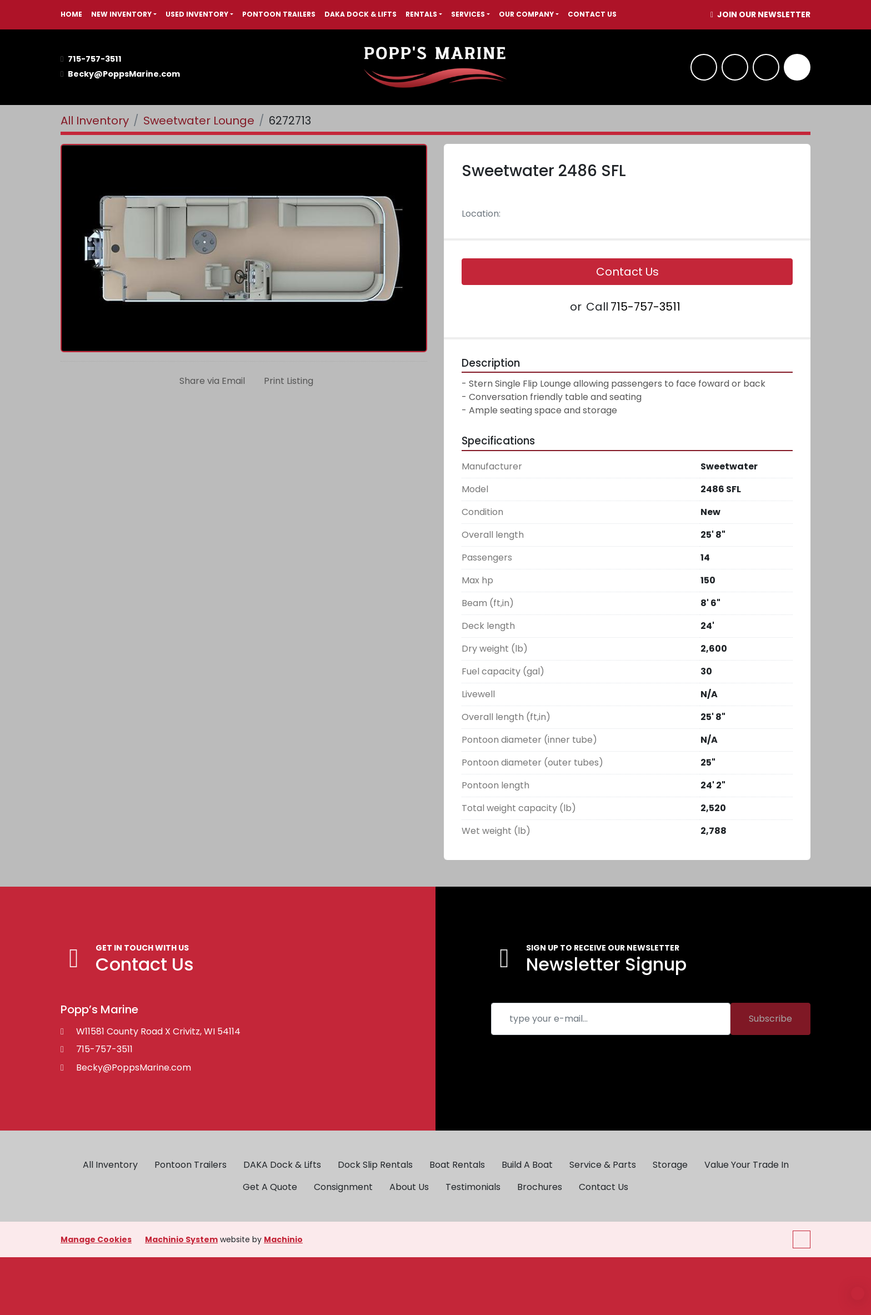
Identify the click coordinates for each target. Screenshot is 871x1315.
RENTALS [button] (421, 14)
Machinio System (181, 1239)
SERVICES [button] (468, 14)
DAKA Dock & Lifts (360, 14)
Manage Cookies (96, 1239)
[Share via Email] (210, 381)
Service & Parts (602, 1164)
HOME (71, 14)
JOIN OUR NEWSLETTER (762, 14)
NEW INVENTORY (121, 14)
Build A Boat (527, 1164)
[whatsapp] (735, 67)
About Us (409, 1187)
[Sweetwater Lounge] (198, 120)
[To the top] (801, 1239)
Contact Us (592, 14)
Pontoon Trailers (279, 14)
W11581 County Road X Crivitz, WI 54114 (158, 1031)
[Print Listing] (286, 381)
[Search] (797, 67)
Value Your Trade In (746, 1164)
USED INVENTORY (197, 14)
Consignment (343, 1187)
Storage (670, 1164)
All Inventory (110, 1164)
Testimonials (472, 1187)
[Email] (610, 1019)
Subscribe (770, 1018)
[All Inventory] (95, 120)
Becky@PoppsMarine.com (124, 73)
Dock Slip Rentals (375, 1164)
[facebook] (703, 67)
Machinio (283, 1239)
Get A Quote (270, 1187)
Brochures (539, 1187)
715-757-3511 (95, 58)
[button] (124, 14)
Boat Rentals (457, 1164)
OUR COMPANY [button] (526, 14)
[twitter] (766, 67)
